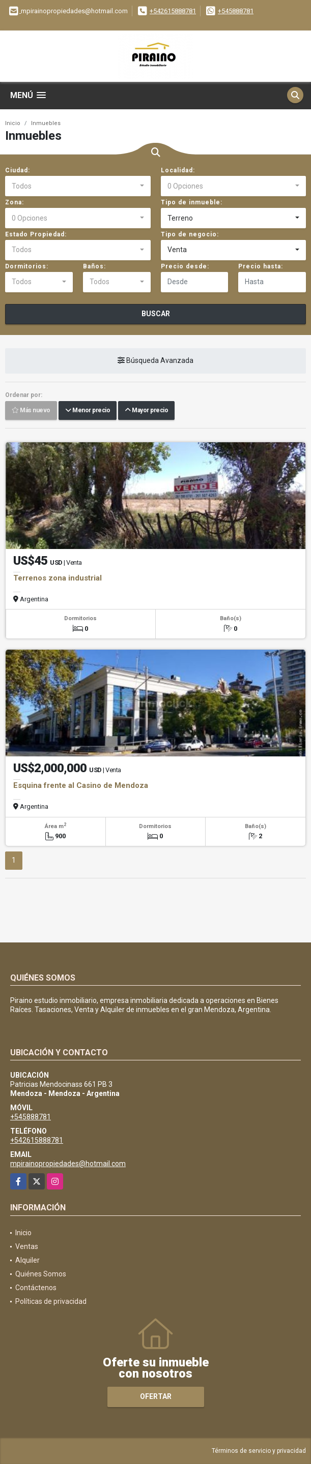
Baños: (94, 266)
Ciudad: (17, 170)
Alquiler (27, 1260)
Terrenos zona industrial (57, 578)
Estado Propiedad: (36, 234)
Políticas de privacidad (51, 1301)
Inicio (12, 123)
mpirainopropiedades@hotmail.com (68, 1164)
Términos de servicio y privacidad (259, 1450)
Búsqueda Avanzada (155, 360)
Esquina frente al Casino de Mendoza (80, 785)
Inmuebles (46, 123)
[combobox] (78, 186)
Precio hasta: (260, 266)
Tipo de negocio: (190, 234)
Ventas (26, 1246)
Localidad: (178, 170)
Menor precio (87, 410)
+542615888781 (173, 11)
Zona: (14, 202)
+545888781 (235, 11)
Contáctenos (35, 1288)
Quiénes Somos (40, 1274)
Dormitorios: (26, 266)
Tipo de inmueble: (191, 202)
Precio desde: (185, 266)
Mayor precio (146, 410)
